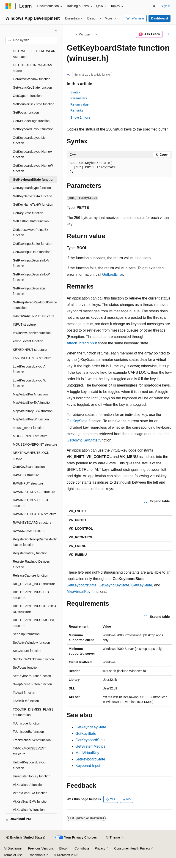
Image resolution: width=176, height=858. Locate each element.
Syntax (75, 92)
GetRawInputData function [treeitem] (31, 252)
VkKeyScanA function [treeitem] (28, 785)
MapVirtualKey (79, 592)
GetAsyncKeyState (82, 440)
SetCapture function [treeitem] (27, 651)
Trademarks (36, 855)
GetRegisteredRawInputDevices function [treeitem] (35, 305)
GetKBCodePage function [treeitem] (31, 121)
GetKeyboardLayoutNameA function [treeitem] (32, 154)
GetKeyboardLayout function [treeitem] (33, 129)
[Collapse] (56, 31)
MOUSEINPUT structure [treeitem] (30, 436)
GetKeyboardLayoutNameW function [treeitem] (33, 168)
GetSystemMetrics (90, 746)
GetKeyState (77, 421)
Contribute (81, 848)
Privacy (100, 848)
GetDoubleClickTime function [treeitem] (33, 104)
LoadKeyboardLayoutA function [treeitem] (29, 369)
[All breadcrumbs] (71, 34)
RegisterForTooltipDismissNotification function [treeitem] (35, 542)
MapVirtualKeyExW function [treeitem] (32, 411)
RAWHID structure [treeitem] (26, 475)
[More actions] (168, 34)
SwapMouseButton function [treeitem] (32, 684)
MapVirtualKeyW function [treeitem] (31, 419)
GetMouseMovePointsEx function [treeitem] (30, 232)
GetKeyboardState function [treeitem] (33, 179)
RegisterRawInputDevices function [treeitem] (31, 564)
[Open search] (154, 6)
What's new (135, 18)
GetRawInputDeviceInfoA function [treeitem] (31, 263)
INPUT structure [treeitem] (24, 324)
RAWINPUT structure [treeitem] (28, 483)
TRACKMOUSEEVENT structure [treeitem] (29, 751)
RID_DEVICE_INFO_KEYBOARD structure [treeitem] (35, 609)
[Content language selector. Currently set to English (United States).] (26, 837)
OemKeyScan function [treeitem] (29, 466)
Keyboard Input (87, 766)
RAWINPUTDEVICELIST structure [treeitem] (31, 503)
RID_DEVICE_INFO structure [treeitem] (34, 584)
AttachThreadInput (82, 343)
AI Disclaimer (13, 848)
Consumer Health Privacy (132, 848)
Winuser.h (86, 34)
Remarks (76, 110)
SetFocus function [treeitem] (25, 667)
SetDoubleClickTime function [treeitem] (33, 659)
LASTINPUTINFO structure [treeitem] (32, 358)
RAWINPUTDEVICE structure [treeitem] (34, 492)
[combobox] (31, 40)
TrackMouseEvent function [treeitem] (32, 740)
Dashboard (159, 18)
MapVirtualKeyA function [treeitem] (30, 394)
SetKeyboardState (81, 585)
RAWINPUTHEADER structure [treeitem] (35, 514)
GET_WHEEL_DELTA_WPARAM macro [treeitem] (34, 54)
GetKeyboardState (90, 740)
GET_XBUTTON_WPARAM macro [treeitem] (32, 68)
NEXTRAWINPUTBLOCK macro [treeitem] (31, 455)
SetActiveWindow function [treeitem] (31, 642)
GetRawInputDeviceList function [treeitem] (29, 291)
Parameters (78, 98)
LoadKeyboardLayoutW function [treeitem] (29, 383)
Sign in (165, 6)
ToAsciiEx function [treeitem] (26, 701)
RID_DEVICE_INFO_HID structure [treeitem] (31, 595)
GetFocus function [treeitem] (26, 112)
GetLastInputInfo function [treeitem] (31, 221)
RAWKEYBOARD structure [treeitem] (32, 522)
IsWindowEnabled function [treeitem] (32, 333)
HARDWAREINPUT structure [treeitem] (33, 316)
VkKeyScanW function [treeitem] (29, 810)
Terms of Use (13, 855)
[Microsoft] (8, 6)
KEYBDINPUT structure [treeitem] (30, 349)
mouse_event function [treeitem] (28, 428)
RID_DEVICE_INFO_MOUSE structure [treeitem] (34, 623)
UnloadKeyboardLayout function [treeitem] (29, 765)
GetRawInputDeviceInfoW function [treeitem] (31, 277)
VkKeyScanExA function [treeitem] (30, 793)
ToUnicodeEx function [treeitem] (28, 731)
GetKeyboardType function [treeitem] (32, 188)
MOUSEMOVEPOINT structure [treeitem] (35, 444)
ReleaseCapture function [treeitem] (30, 575)
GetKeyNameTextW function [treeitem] (33, 204)
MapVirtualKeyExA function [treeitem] (32, 402)
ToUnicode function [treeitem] (26, 723)
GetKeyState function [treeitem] (28, 213)
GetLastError (112, 274)
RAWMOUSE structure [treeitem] (29, 531)
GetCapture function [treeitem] (27, 96)
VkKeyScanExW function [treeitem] (30, 801)
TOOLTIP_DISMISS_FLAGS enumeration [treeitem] (33, 712)
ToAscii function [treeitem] (24, 693)
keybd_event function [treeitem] (28, 341)
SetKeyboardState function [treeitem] (32, 676)
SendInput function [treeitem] (26, 634)
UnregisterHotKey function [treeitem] (31, 776)
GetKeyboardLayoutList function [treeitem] (29, 140)
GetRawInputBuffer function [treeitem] (32, 243)
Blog (62, 848)
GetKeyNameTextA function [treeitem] (32, 196)
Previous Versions (41, 848)
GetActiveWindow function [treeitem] (31, 79)
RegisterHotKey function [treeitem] (30, 553)
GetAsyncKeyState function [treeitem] (32, 87)
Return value (79, 104)
